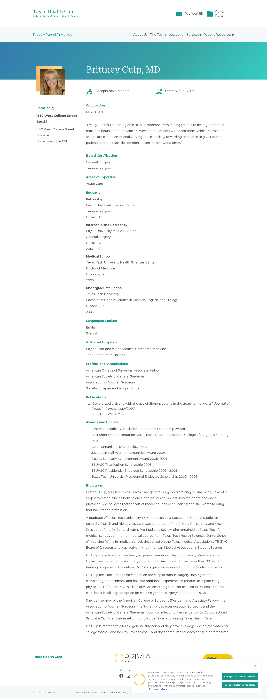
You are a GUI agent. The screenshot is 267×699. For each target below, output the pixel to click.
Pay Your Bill (194, 14)
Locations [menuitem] (176, 35)
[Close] (255, 666)
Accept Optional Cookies (240, 676)
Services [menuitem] (193, 35)
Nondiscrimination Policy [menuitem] (114, 692)
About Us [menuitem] (140, 35)
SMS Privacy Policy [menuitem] (86, 692)
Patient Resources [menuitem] (218, 35)
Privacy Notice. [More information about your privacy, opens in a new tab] (158, 689)
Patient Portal (220, 13)
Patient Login (218, 658)
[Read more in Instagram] (129, 676)
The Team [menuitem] (158, 35)
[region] (197, 676)
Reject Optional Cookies (240, 684)
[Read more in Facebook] (121, 676)
